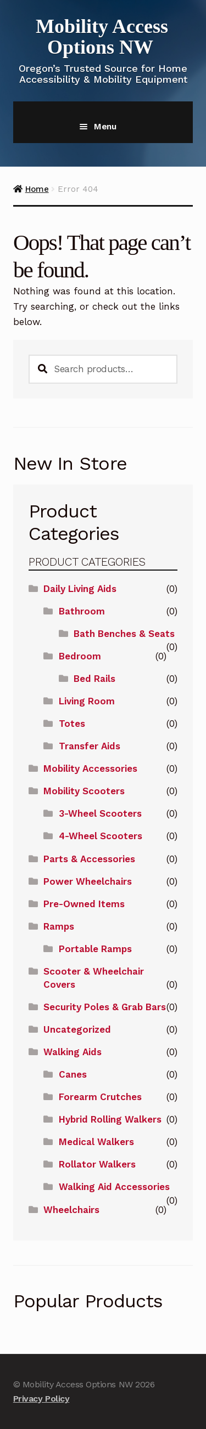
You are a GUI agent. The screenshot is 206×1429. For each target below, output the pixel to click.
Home (37, 189)
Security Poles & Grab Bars (104, 1006)
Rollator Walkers (97, 1164)
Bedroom (80, 656)
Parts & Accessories (89, 858)
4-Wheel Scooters (100, 835)
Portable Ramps (95, 948)
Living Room (87, 701)
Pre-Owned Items (84, 903)
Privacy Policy (41, 1398)
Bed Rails (94, 678)
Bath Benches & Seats (124, 633)
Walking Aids (72, 1051)
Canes (73, 1074)
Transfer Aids (89, 746)
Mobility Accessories (90, 768)
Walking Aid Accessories (114, 1186)
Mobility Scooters (84, 790)
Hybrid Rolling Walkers (110, 1119)
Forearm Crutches (100, 1096)
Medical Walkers (96, 1141)
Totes (72, 723)
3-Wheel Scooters (100, 813)
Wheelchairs (71, 1209)
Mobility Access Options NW (102, 36)
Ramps (58, 926)
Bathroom (82, 611)
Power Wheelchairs (87, 881)
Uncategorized (77, 1029)
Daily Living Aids (79, 588)
